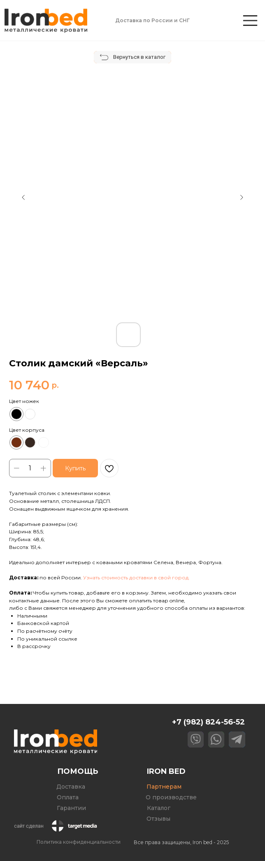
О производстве (171, 797)
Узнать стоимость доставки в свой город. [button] (136, 577)
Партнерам (163, 786)
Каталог (158, 808)
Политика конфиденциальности (79, 842)
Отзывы (158, 818)
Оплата (68, 797)
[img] (250, 20)
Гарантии (71, 808)
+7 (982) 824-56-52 (208, 722)
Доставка (70, 786)
